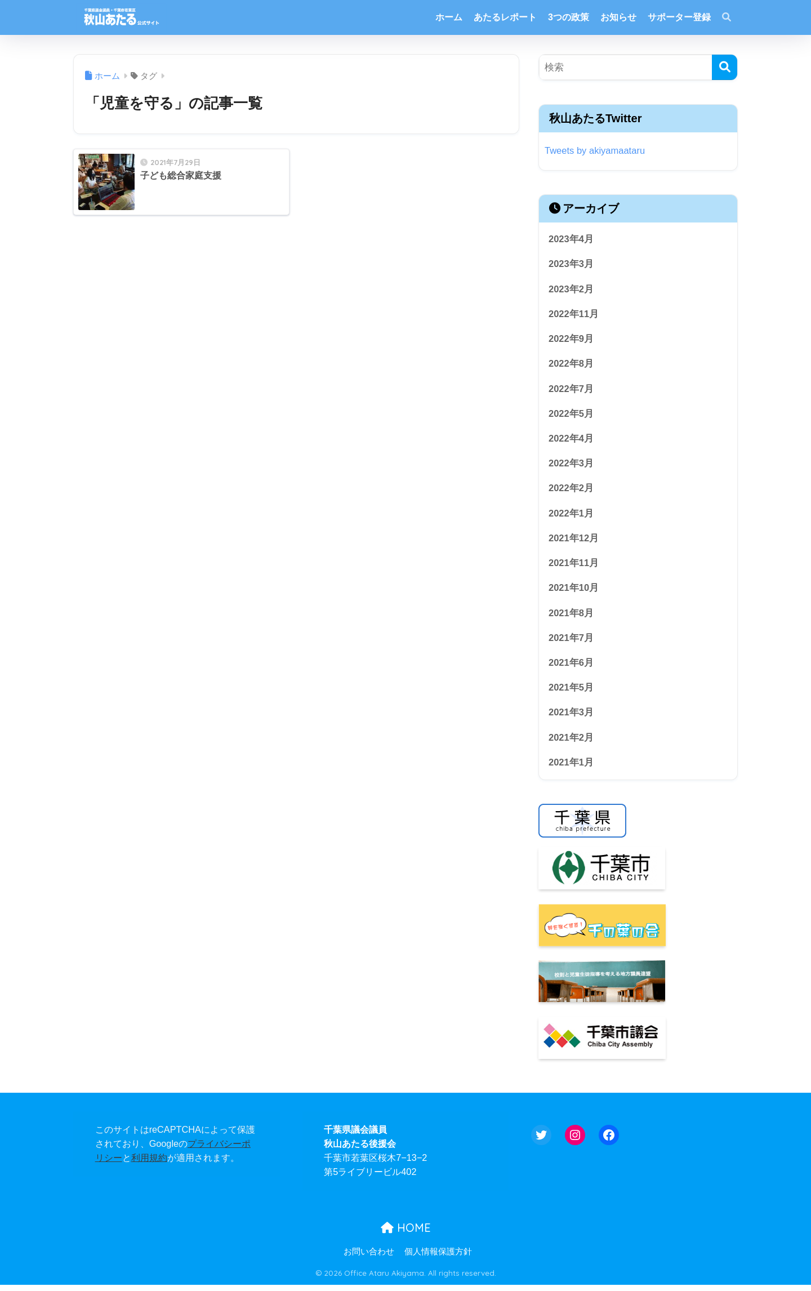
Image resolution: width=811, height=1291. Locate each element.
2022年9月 (571, 340)
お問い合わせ (369, 1257)
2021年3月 (571, 718)
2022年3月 (571, 466)
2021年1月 (571, 768)
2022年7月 (571, 390)
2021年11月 (574, 566)
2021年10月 (574, 591)
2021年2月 (571, 742)
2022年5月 (571, 415)
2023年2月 (571, 289)
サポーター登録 (679, 17)
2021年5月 (571, 692)
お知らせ (618, 17)
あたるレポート (505, 17)
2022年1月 (571, 516)
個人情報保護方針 (438, 1257)
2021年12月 (574, 541)
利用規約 (149, 1164)
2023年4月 (571, 239)
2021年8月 (571, 617)
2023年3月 (571, 264)
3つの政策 (568, 17)
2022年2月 (571, 491)
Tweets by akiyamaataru (596, 150)
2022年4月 (571, 440)
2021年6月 (571, 667)
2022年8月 (571, 365)
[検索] (724, 67)
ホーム (448, 17)
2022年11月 (574, 314)
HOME (406, 1234)
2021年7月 (571, 642)
